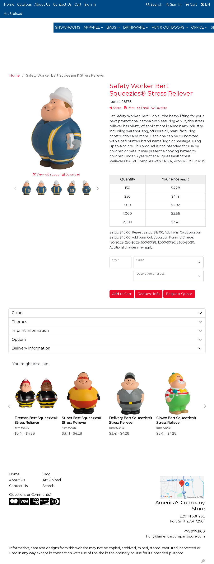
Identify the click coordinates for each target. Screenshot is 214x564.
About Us (42, 4)
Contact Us (62, 4)
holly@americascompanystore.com (175, 536)
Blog (47, 474)
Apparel (92, 27)
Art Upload (13, 14)
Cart (78, 4)
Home (9, 4)
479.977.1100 (194, 531)
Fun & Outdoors (168, 27)
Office (197, 27)
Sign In (90, 4)
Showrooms (67, 27)
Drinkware (134, 27)
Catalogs (24, 4)
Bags (111, 27)
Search (154, 4)
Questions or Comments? (30, 495)
